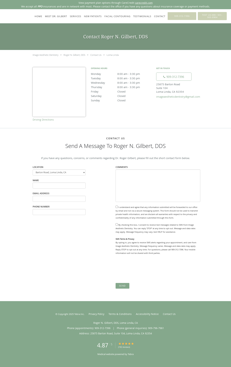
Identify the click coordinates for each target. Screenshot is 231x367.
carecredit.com (144, 2)
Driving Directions (43, 119)
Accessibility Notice (147, 314)
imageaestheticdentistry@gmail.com (178, 96)
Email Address (41, 193)
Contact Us (95, 54)
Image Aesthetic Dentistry (45, 54)
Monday (122, 74)
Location (38, 167)
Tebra (131, 354)
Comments (122, 167)
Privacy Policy (96, 314)
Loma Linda (113, 54)
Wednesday (122, 82)
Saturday (122, 96)
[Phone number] (173, 77)
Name (36, 180)
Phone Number (41, 206)
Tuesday (122, 78)
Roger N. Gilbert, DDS (74, 54)
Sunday (122, 100)
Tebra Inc (79, 314)
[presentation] (142, 269)
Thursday (122, 87)
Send (122, 285)
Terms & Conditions (120, 314)
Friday (122, 91)
